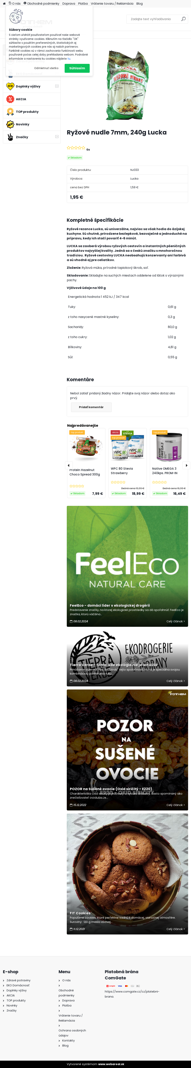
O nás (15, 4)
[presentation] (69, 465)
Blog (139, 4)
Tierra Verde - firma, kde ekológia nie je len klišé (113, 665)
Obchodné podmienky (41, 4)
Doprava (69, 4)
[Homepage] (4, 4)
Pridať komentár (91, 407)
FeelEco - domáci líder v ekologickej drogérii (110, 605)
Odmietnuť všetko (46, 68)
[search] (183, 20)
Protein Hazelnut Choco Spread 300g (84, 472)
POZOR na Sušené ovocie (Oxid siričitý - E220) (111, 789)
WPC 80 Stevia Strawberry (122, 471)
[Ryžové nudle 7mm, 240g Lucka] (127, 85)
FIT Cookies (80, 913)
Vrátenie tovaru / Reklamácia (112, 4)
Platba (83, 4)
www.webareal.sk (111, 1064)
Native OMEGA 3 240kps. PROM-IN (164, 471)
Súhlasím (77, 68)
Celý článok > (176, 621)
